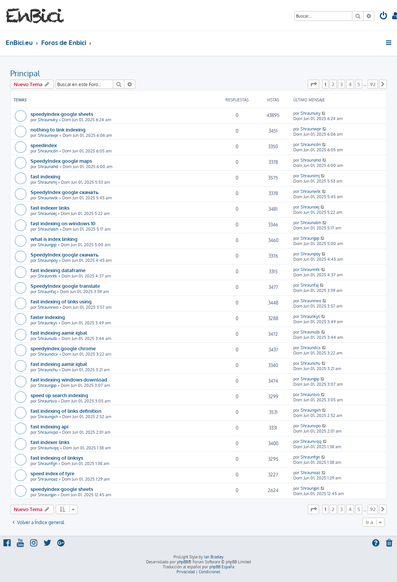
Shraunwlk (48, 197)
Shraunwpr (48, 135)
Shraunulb (47, 338)
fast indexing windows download (69, 379)
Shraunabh (48, 229)
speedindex (44, 145)
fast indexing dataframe (58, 270)
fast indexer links (50, 207)
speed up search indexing (59, 395)
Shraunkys (47, 322)
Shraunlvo (47, 401)
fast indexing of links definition (66, 410)
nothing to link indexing (58, 129)
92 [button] (373, 84)
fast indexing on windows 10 (63, 223)
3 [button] (341, 84)
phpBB (182, 562)
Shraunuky (48, 119)
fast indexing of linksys (57, 457)
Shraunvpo (48, 432)
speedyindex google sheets (62, 114)
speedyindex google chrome (63, 348)
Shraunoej (47, 213)
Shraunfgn (47, 463)
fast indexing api (49, 426)
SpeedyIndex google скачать (65, 192)
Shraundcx (48, 354)
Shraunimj (47, 182)
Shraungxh (48, 416)
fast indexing (45, 176)
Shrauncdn (48, 151)
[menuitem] (383, 16)
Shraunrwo (48, 307)
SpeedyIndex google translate (65, 285)
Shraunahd (48, 166)
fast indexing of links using (61, 301)
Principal (25, 73)
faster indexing (48, 317)
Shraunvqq (48, 448)
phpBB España (221, 566)
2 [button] (333, 84)
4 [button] (350, 84)
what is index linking (54, 239)
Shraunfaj (47, 291)
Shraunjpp (47, 244)
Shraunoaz (48, 479)
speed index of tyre (52, 473)
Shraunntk (47, 276)
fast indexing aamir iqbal (59, 332)
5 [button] (358, 84)
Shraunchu (48, 369)
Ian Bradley (213, 557)
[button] (313, 84)
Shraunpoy (48, 260)
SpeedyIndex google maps (61, 160)
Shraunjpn (47, 494)
